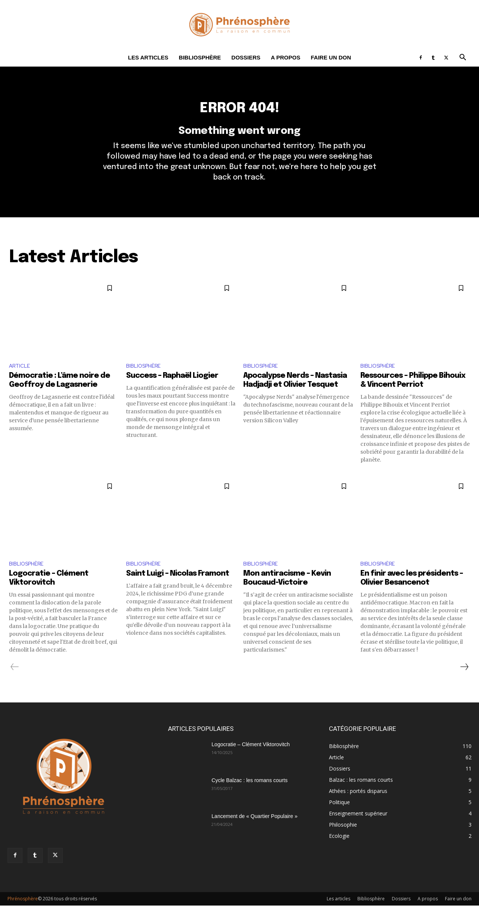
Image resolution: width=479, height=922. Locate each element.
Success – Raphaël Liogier (172, 391)
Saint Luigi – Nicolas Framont (177, 590)
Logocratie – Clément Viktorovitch (250, 761)
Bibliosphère (200, 57)
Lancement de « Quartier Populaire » (254, 833)
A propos (285, 57)
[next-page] (464, 683)
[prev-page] (15, 683)
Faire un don (331, 57)
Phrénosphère (22, 915)
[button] (463, 58)
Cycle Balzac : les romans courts (249, 797)
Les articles (148, 57)
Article (21, 380)
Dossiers (245, 57)
